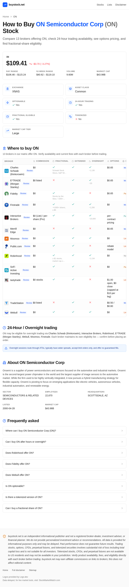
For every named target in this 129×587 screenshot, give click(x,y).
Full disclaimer (18, 570)
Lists (109, 4)
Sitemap (32, 570)
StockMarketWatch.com (49, 580)
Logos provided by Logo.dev (15, 577)
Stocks (100, 4)
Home (6, 16)
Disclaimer (120, 4)
